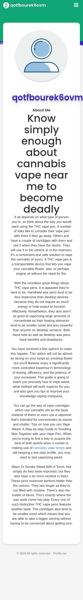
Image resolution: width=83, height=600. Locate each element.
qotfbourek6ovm (24, 5)
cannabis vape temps (49, 448)
